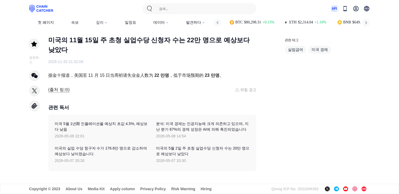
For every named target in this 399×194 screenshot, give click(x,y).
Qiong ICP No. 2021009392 (295, 189)
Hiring (206, 189)
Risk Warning (183, 189)
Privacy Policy (153, 189)
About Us (74, 189)
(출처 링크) (59, 89)
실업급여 (295, 49)
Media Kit (96, 189)
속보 (75, 22)
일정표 (130, 22)
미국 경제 (320, 49)
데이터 (161, 22)
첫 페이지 (46, 22)
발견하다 (195, 22)
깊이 (102, 22)
